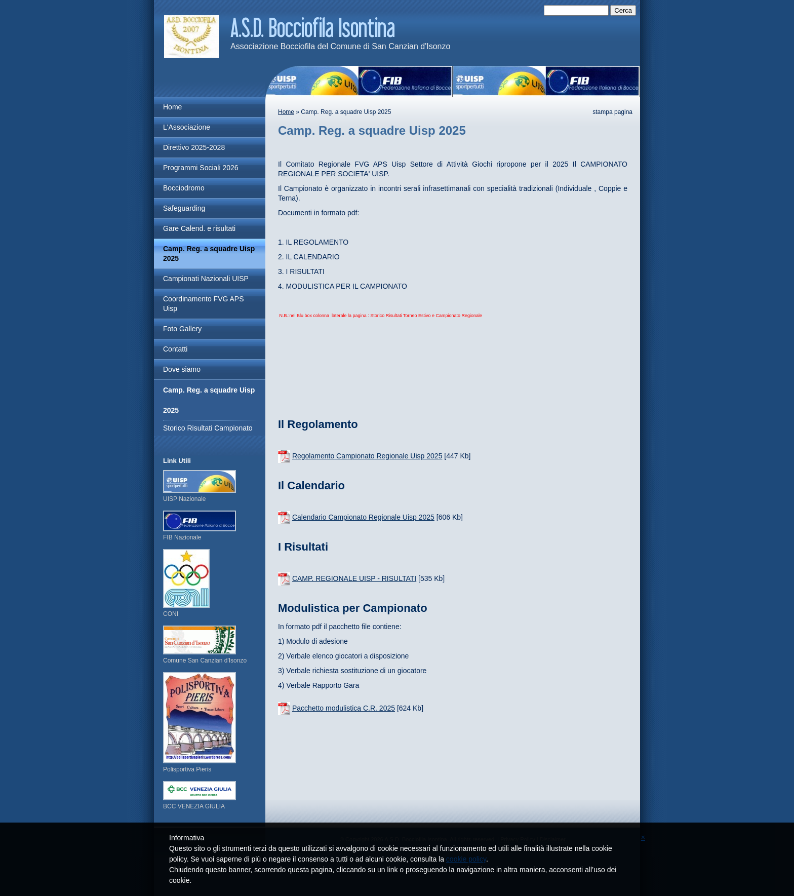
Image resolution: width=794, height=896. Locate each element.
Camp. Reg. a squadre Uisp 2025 (209, 253)
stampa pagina (612, 111)
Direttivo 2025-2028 (194, 147)
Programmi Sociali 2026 (201, 168)
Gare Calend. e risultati (199, 228)
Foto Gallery (182, 329)
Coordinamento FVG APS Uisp (203, 304)
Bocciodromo (184, 188)
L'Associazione (186, 127)
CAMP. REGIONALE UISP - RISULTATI (354, 578)
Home (286, 111)
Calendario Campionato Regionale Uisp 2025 (363, 517)
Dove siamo (182, 369)
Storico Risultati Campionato (208, 428)
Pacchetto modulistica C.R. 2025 (343, 708)
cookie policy (466, 859)
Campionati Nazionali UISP (206, 279)
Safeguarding (184, 208)
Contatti (175, 349)
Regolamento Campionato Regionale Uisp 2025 (367, 456)
